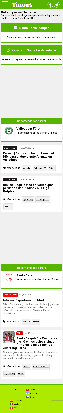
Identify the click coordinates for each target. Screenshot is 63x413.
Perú (14, 407)
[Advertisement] (31, 89)
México (15, 404)
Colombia (16, 400)
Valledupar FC (40, 168)
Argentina (32, 393)
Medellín (26, 168)
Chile (30, 397)
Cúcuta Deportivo (41, 367)
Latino (30, 390)
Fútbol (52, 168)
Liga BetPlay (28, 200)
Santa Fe (26, 322)
